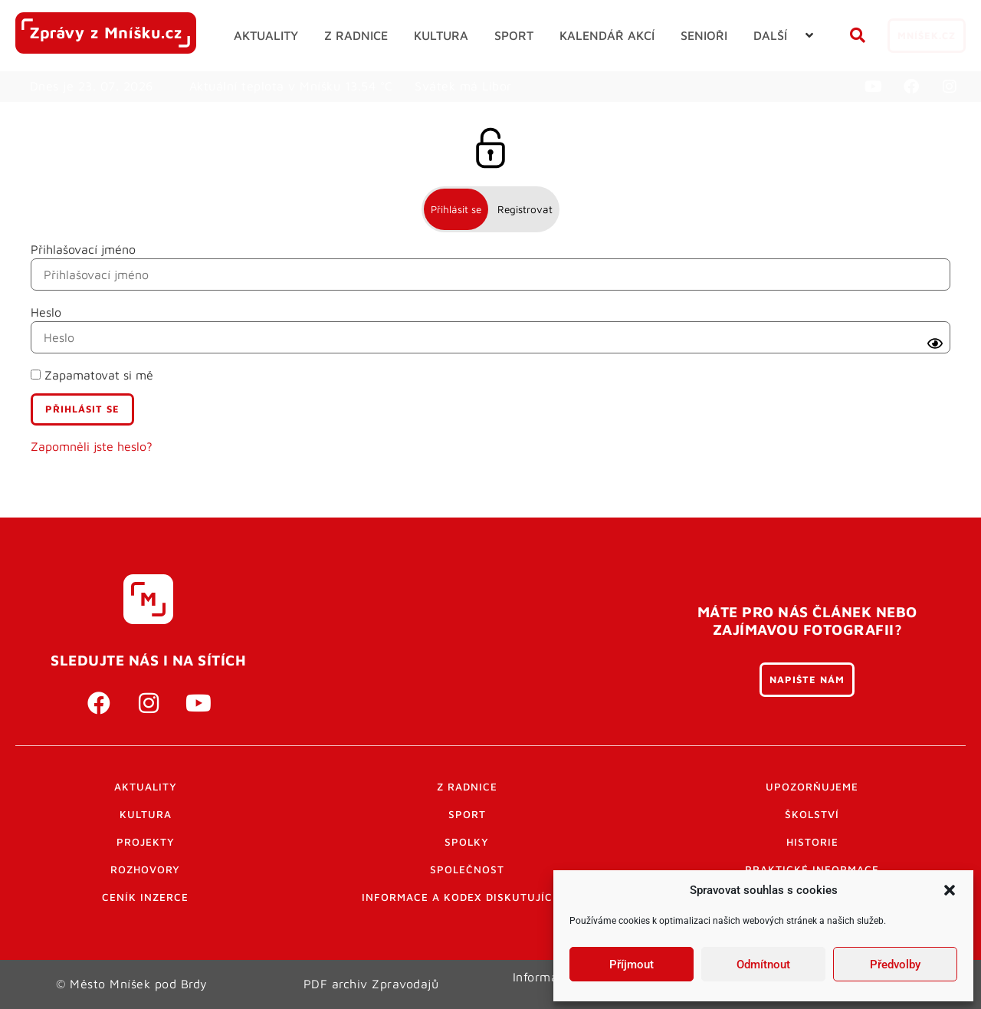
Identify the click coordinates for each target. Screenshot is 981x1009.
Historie (812, 842)
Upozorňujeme (812, 787)
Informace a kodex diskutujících (467, 897)
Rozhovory (145, 869)
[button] (949, 890)
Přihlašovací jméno (83, 249)
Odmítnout (763, 964)
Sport (467, 814)
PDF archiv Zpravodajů (371, 984)
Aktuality (145, 787)
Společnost (467, 869)
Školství (812, 814)
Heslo (46, 312)
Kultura (146, 814)
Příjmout (631, 964)
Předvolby (895, 964)
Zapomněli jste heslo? (92, 446)
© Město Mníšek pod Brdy (132, 984)
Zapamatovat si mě (92, 375)
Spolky (467, 842)
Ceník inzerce (145, 897)
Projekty (145, 842)
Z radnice (467, 787)
